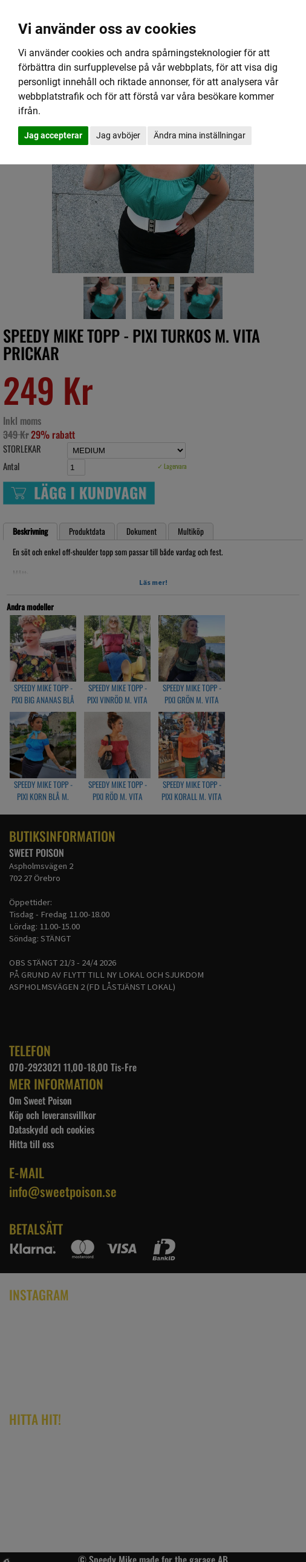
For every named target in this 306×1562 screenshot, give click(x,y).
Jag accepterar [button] (53, 135)
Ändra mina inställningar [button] (200, 135)
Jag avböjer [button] (118, 135)
